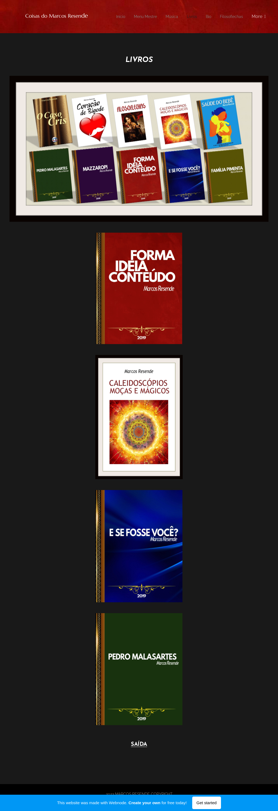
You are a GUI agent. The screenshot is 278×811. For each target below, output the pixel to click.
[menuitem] (145, 16)
